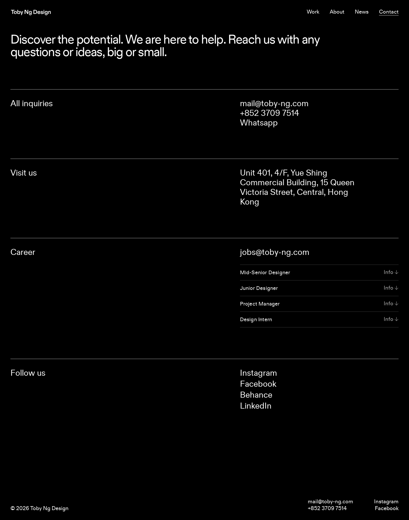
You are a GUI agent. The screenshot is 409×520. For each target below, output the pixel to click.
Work (313, 11)
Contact (389, 11)
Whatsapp (259, 122)
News (362, 11)
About (337, 11)
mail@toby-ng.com (274, 103)
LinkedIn (256, 406)
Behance (256, 395)
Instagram (258, 373)
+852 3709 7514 (269, 113)
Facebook (258, 384)
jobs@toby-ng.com (274, 252)
